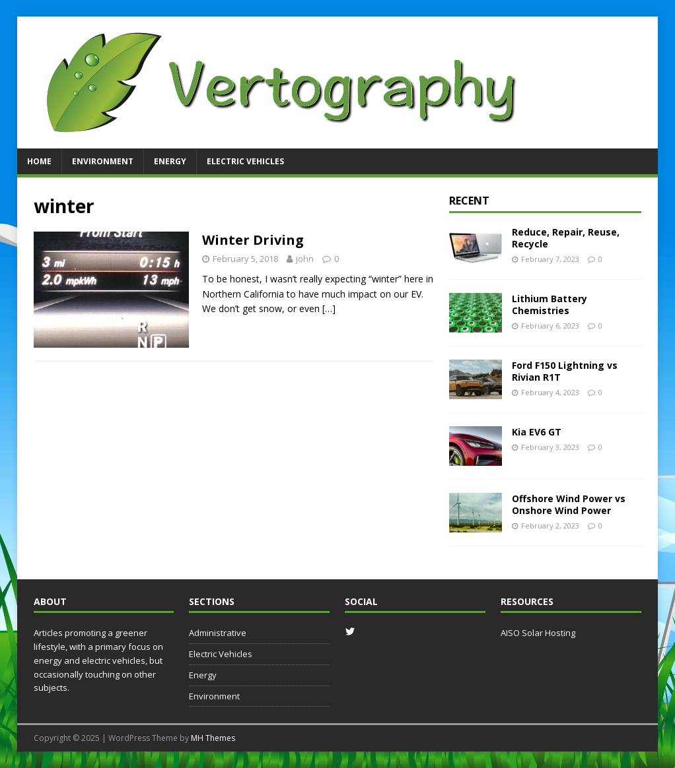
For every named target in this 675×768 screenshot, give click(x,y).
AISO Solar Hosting (538, 633)
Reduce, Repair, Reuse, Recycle (566, 238)
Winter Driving (253, 240)
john (305, 259)
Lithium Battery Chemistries (549, 304)
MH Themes (213, 738)
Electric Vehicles (245, 161)
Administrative (217, 633)
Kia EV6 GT (536, 432)
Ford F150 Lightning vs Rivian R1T (565, 371)
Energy (170, 161)
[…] (329, 308)
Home (39, 161)
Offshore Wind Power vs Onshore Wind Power (568, 504)
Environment (102, 161)
